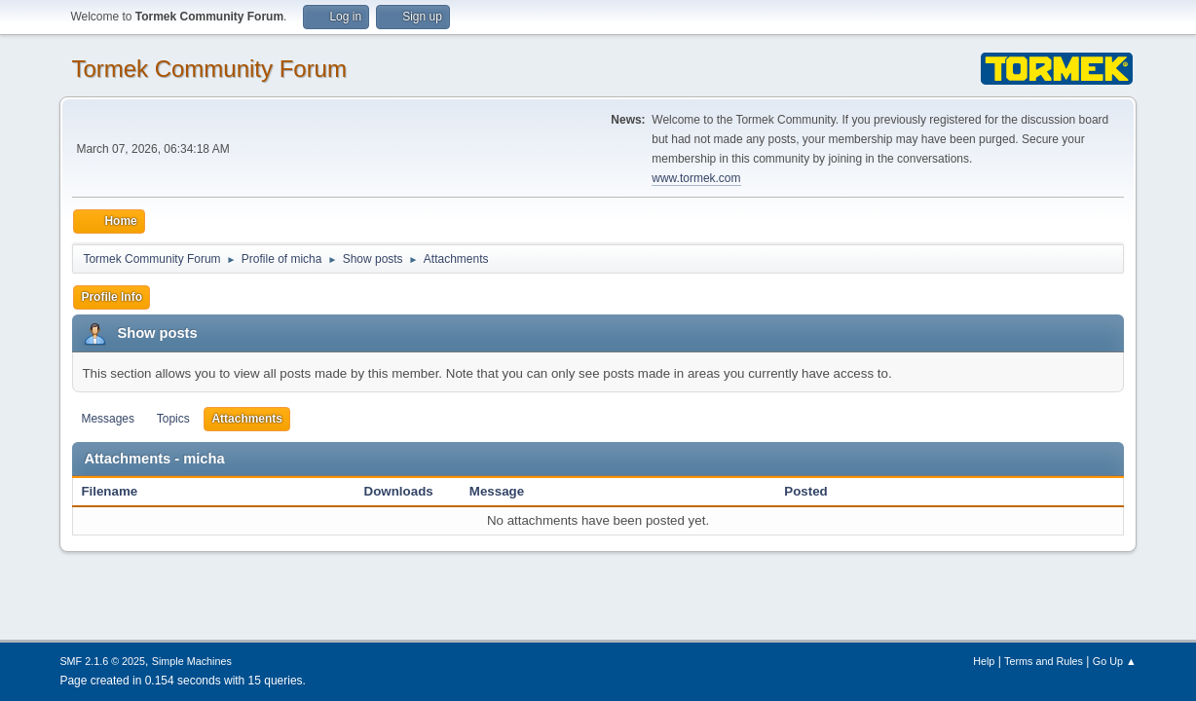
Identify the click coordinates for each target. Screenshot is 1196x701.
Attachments (246, 418)
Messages (107, 418)
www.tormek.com (696, 178)
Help (983, 661)
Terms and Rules (1043, 661)
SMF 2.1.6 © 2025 (102, 661)
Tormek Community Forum (209, 68)
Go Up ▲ (1115, 661)
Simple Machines (192, 661)
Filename (119, 491)
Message (496, 491)
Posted (805, 491)
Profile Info (111, 297)
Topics (173, 418)
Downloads (398, 491)
